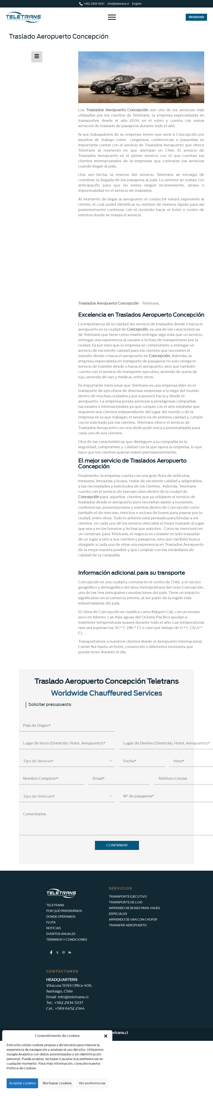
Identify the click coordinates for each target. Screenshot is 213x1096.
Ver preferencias (92, 1083)
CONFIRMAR (117, 845)
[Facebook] (51, 952)
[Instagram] (63, 952)
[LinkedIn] (69, 952)
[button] (106, 1036)
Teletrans (150, 303)
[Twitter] (57, 952)
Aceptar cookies (22, 1083)
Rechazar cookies (57, 1083)
